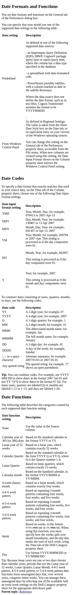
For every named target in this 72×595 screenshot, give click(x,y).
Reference (25, 591)
